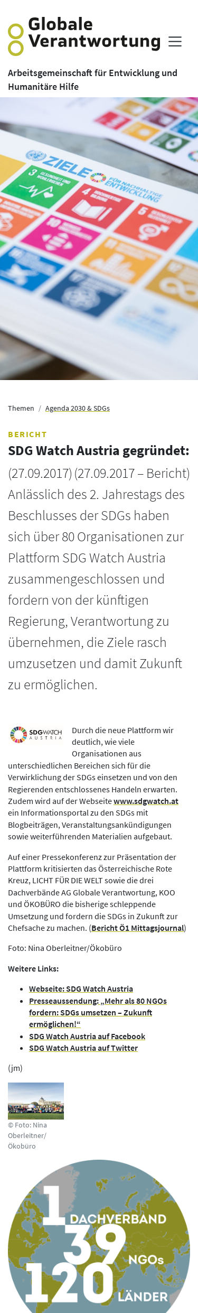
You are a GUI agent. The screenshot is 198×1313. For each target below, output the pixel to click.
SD (34, 1047)
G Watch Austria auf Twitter (88, 1047)
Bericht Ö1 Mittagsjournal (137, 927)
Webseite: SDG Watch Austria (81, 988)
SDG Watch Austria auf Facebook (87, 1036)
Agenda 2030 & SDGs (77, 408)
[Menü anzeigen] (175, 41)
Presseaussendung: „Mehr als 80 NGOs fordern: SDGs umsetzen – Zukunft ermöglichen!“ (98, 1012)
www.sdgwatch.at (146, 801)
